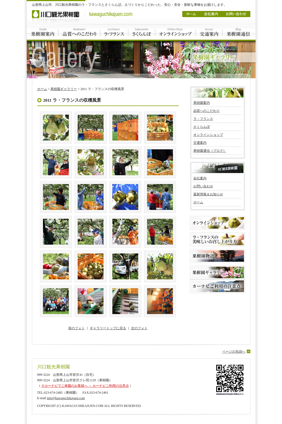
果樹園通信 (239, 32)
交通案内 (209, 32)
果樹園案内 (43, 32)
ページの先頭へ (233, 351)
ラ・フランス (114, 32)
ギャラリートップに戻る (108, 328)
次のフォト (139, 328)
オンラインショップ (175, 32)
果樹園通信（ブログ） (209, 151)
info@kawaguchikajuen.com (66, 398)
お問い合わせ (236, 12)
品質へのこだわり (79, 32)
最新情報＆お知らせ (208, 194)
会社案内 (211, 12)
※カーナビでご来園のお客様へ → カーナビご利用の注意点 (85, 386)
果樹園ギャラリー (63, 89)
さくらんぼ (141, 32)
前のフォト (76, 328)
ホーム (191, 12)
